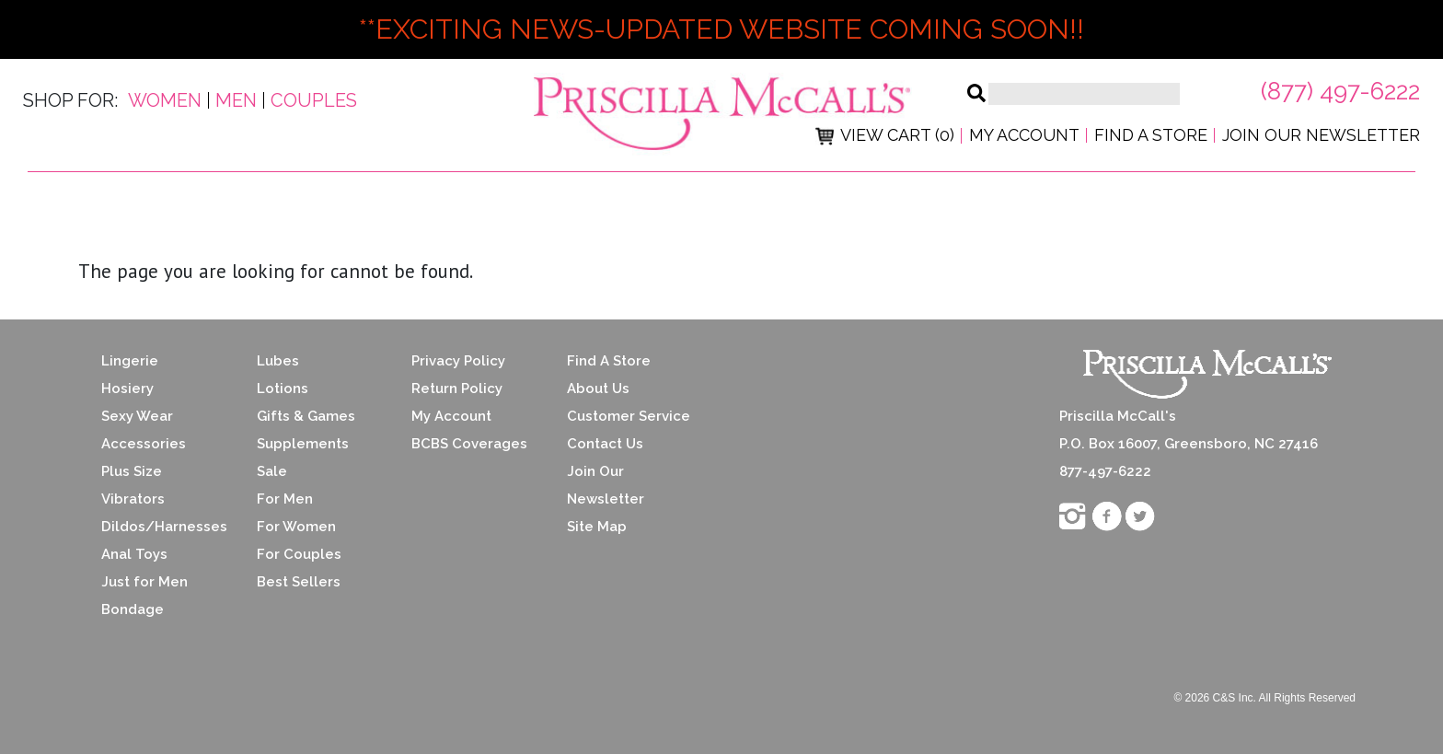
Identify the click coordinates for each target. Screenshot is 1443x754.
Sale (272, 471)
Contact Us (605, 443)
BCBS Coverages (469, 443)
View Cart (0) (884, 135)
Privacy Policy (458, 361)
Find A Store (609, 361)
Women (165, 100)
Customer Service (628, 416)
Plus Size (131, 471)
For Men (285, 499)
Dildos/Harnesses (164, 526)
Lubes (278, 361)
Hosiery (127, 388)
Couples (314, 100)
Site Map (597, 526)
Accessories (143, 443)
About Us (598, 388)
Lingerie (129, 361)
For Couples (299, 554)
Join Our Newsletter (1321, 135)
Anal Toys (134, 554)
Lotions (282, 388)
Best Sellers (299, 582)
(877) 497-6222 (1340, 91)
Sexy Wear (137, 416)
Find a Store (1150, 135)
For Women (296, 526)
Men (236, 100)
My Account (1024, 135)
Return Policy (456, 388)
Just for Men (144, 582)
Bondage (132, 609)
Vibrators (133, 499)
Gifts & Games (306, 416)
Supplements (303, 443)
